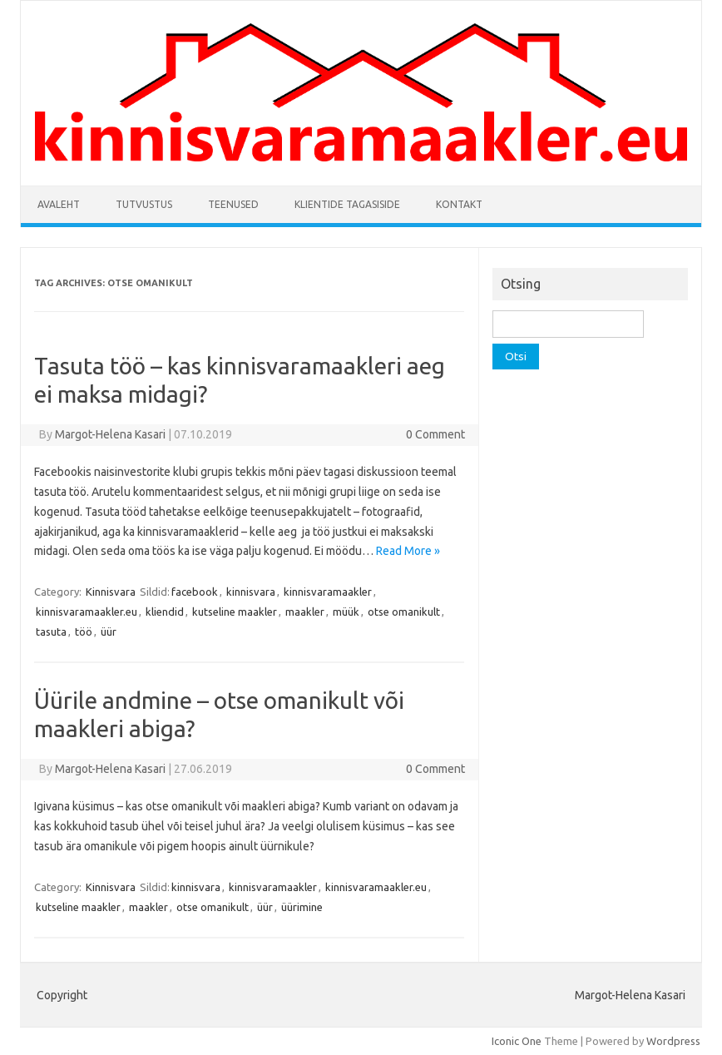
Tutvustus (144, 204)
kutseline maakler (234, 611)
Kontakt (459, 204)
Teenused (233, 204)
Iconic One (517, 1041)
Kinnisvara (111, 591)
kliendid (165, 611)
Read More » (408, 550)
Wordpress (673, 1041)
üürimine (302, 907)
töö (83, 631)
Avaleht (58, 204)
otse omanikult (404, 611)
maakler (304, 611)
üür (108, 631)
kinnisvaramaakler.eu (86, 611)
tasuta (51, 631)
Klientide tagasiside (347, 204)
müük (346, 611)
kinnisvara (250, 591)
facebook (194, 591)
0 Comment (435, 434)
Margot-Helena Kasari (110, 434)
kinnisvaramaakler (328, 591)
